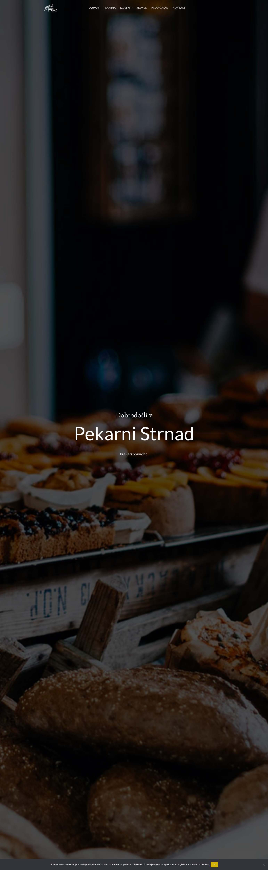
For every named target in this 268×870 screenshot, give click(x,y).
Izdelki (126, 7)
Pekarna (110, 7)
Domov (94, 7)
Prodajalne (159, 7)
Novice (142, 7)
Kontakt (179, 7)
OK (214, 864)
